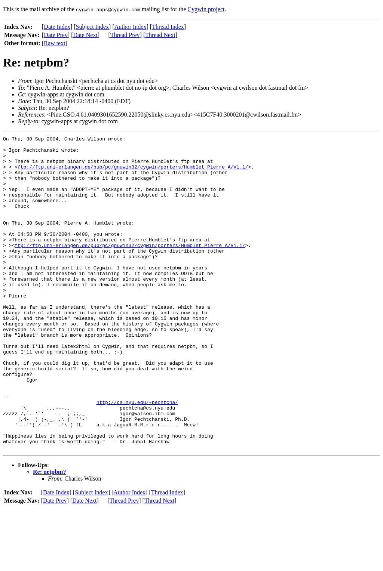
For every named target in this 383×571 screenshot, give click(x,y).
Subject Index (92, 27)
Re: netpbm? (49, 534)
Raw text (54, 43)
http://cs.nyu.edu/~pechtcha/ (137, 456)
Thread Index (168, 27)
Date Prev (56, 35)
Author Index (130, 27)
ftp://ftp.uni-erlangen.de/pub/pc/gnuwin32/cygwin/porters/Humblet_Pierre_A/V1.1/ (133, 173)
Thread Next (160, 35)
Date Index (57, 27)
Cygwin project (205, 9)
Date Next (85, 35)
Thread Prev (125, 35)
